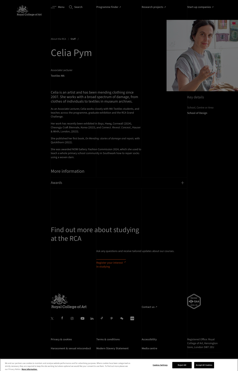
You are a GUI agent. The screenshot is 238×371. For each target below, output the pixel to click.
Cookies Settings (160, 367)
